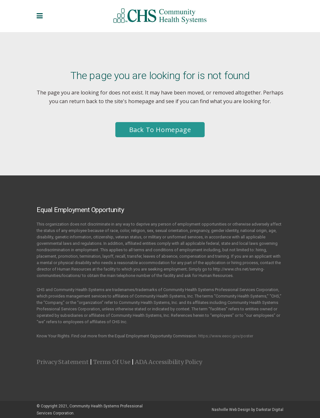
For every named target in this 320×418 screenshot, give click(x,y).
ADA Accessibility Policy (168, 362)
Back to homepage (160, 129)
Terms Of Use (111, 362)
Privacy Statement (63, 362)
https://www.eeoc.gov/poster (225, 336)
